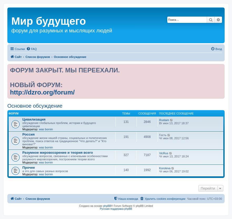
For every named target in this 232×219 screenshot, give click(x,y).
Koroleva (164, 168)
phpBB (107, 206)
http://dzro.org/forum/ (42, 92)
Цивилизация (34, 119)
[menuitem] (31, 49)
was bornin (46, 129)
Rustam (164, 120)
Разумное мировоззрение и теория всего (57, 153)
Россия (28, 134)
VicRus (163, 153)
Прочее (28, 168)
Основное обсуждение (34, 106)
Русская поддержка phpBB (116, 208)
